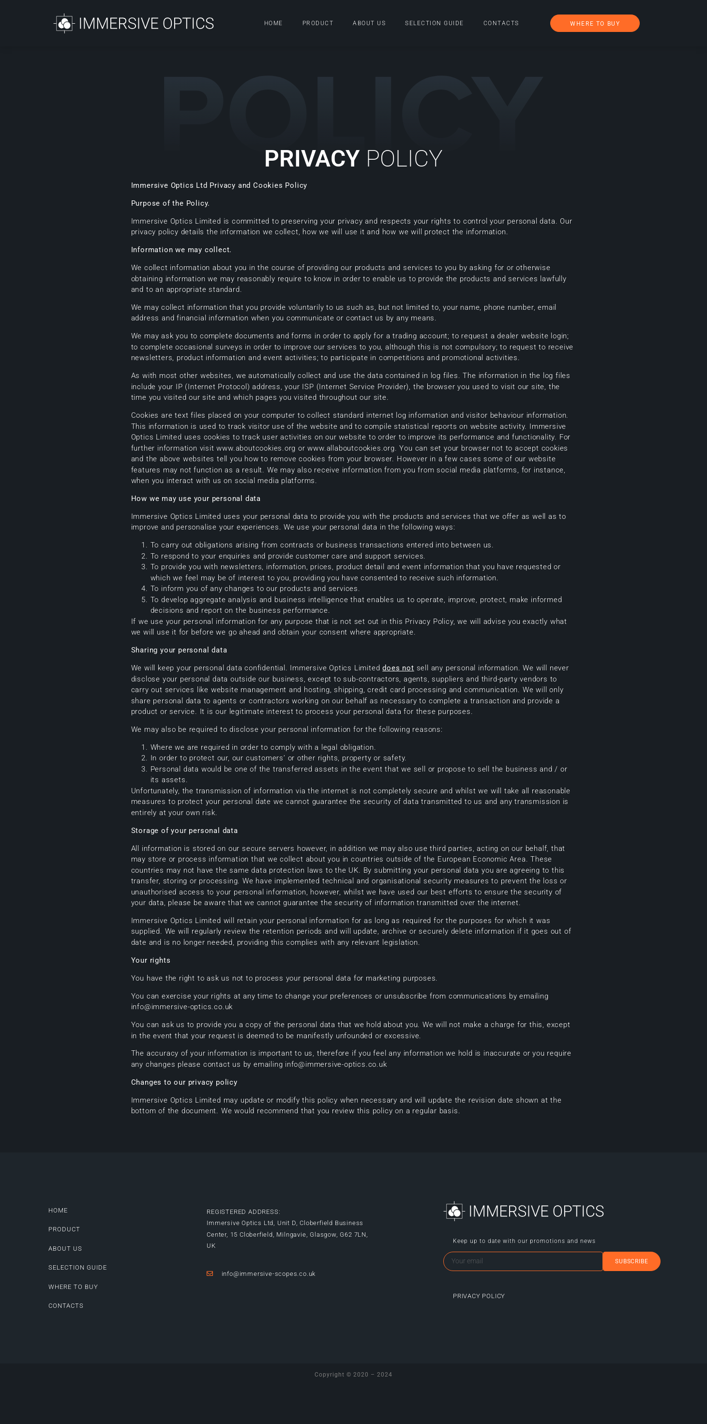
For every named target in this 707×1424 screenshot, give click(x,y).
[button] (595, 23)
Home (273, 23)
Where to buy (73, 1286)
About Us (369, 23)
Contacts (501, 23)
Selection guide (434, 23)
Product (318, 23)
